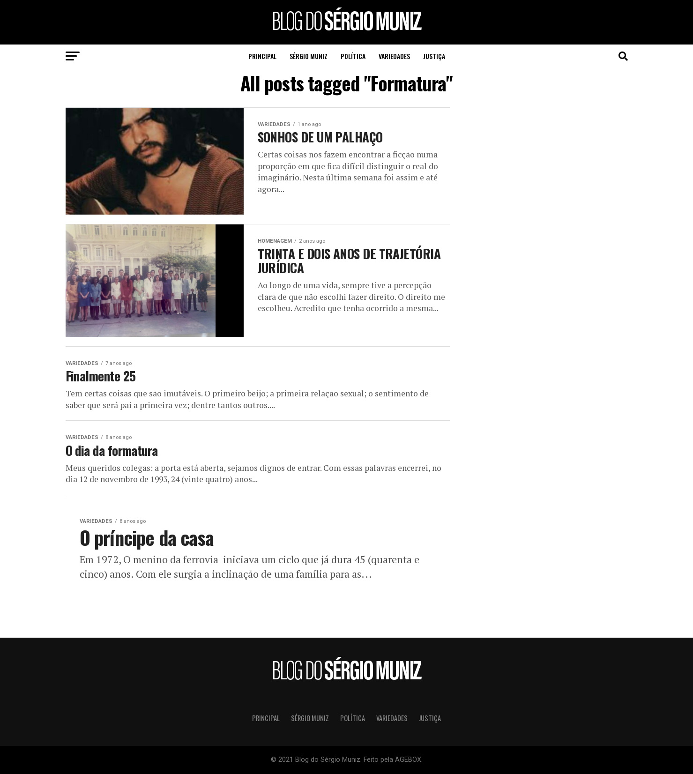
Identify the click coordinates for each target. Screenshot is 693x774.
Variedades (394, 56)
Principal (262, 56)
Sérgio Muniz (309, 56)
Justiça (434, 56)
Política (353, 56)
